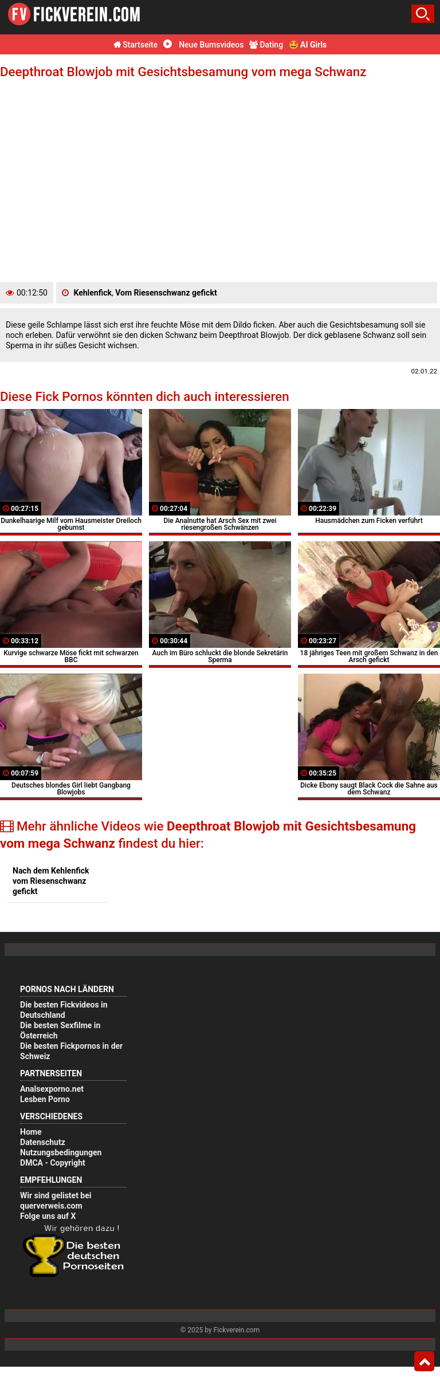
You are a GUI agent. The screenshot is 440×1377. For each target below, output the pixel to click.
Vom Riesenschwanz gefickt (166, 292)
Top (424, 1361)
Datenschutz (42, 1142)
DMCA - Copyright (52, 1162)
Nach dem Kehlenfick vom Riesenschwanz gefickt (51, 881)
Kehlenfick (92, 292)
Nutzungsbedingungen (60, 1152)
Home (30, 1131)
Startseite (135, 44)
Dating (266, 44)
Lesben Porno (45, 1099)
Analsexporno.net (52, 1088)
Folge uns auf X (48, 1216)
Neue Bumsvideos (203, 44)
